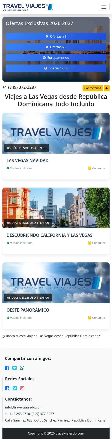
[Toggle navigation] (104, 7)
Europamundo (56, 57)
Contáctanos (92, 88)
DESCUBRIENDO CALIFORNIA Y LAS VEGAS (49, 235)
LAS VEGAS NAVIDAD (28, 160)
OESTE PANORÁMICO (28, 310)
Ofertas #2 (56, 47)
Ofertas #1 (56, 36)
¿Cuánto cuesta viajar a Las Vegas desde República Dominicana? (51, 336)
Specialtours (55, 68)
